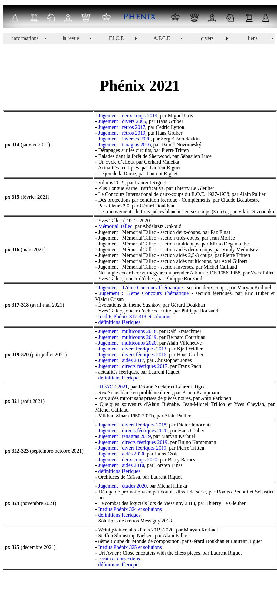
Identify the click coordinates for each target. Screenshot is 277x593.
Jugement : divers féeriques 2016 (132, 354)
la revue (71, 38)
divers (207, 38)
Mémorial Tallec (115, 226)
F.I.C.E (116, 38)
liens (252, 38)
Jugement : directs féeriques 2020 (133, 430)
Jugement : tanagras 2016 (124, 144)
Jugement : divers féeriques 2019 (132, 448)
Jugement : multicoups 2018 (127, 331)
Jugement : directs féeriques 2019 (133, 442)
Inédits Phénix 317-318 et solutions (135, 316)
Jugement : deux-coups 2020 (128, 459)
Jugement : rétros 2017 (121, 127)
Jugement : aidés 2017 (121, 360)
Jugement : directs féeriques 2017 (133, 366)
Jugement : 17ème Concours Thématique (140, 287)
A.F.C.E (161, 38)
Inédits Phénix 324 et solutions (130, 509)
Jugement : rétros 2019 (121, 133)
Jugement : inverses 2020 (124, 138)
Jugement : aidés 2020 (121, 453)
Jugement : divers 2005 (122, 121)
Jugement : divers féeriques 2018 (132, 424)
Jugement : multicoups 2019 (127, 337)
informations (25, 38)
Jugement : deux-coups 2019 (128, 115)
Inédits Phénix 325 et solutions (130, 547)
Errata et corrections (119, 558)
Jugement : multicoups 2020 (127, 343)
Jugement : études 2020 (122, 486)
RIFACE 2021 (113, 386)
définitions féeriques (119, 322)
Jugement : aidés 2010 (121, 465)
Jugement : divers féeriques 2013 (132, 348)
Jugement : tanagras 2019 (124, 436)
